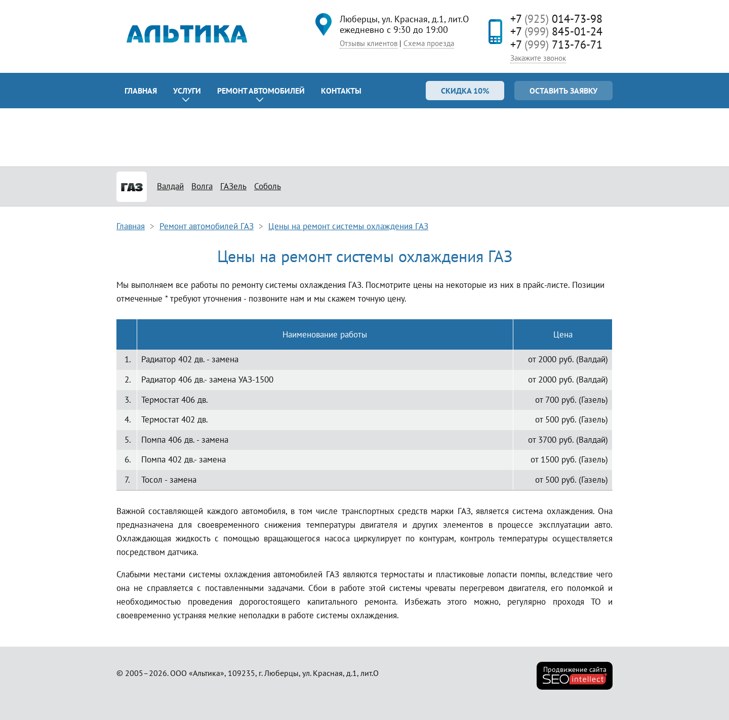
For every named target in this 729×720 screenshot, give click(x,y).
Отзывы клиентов (368, 43)
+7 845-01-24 (556, 31)
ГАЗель (233, 186)
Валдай (170, 186)
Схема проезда (428, 43)
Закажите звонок (538, 58)
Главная (141, 91)
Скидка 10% (465, 91)
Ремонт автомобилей (261, 91)
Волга (202, 186)
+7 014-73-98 (556, 19)
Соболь (267, 186)
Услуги (187, 91)
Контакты (341, 91)
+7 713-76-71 (556, 44)
